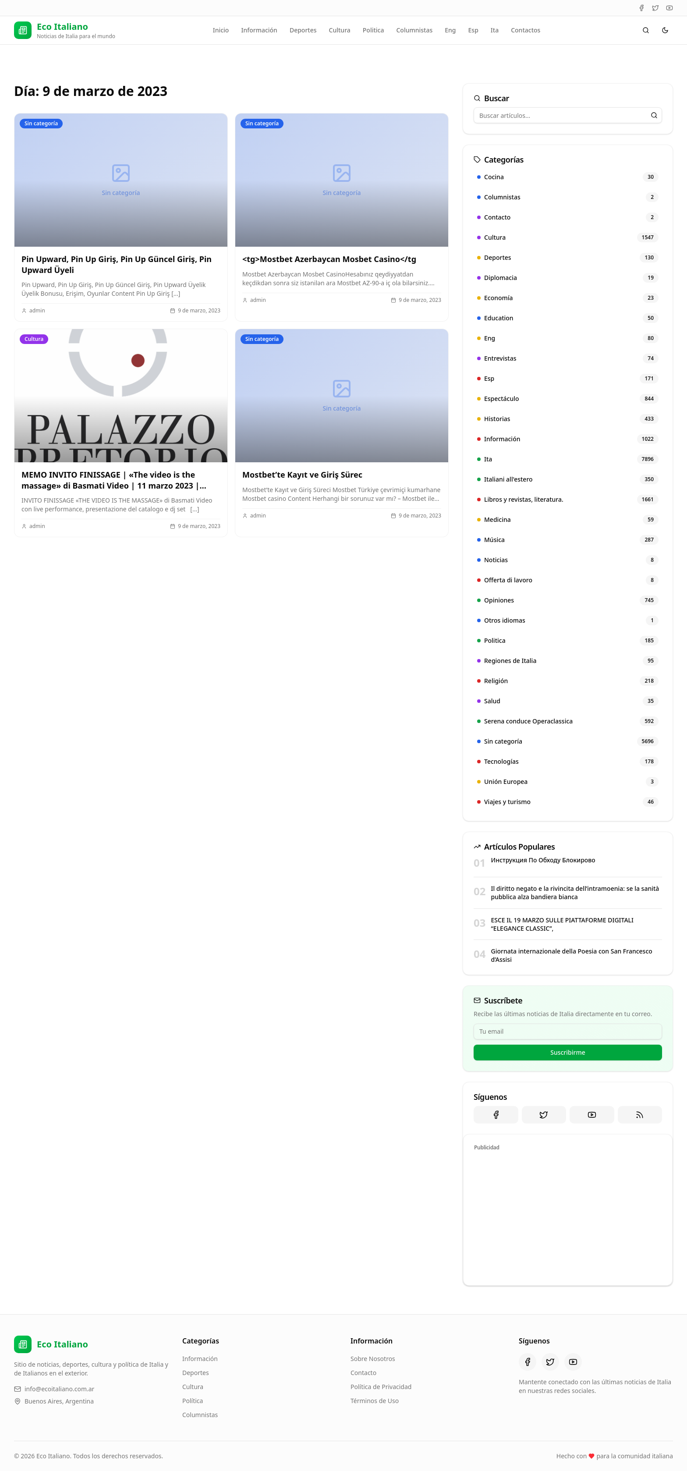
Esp (473, 30)
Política (192, 1401)
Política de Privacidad (381, 1386)
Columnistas (414, 30)
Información (259, 30)
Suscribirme (567, 1052)
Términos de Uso (375, 1401)
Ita (495, 30)
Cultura (340, 30)
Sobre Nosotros (373, 1358)
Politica (373, 30)
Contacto (363, 1372)
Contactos (525, 30)
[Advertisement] (568, 1217)
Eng (450, 30)
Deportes (303, 30)
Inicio (221, 30)
